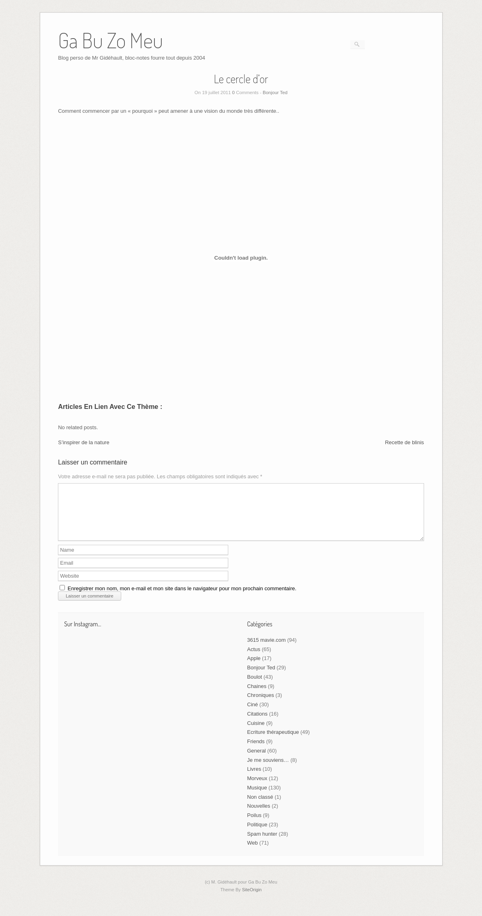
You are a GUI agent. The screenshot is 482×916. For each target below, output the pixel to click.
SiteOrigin (252, 899)
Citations (257, 723)
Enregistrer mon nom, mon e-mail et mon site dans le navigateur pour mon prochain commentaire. (182, 598)
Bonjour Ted (275, 92)
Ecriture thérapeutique (273, 742)
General (256, 760)
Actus (254, 659)
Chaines (257, 696)
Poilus (254, 825)
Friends (256, 751)
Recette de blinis (404, 442)
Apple (254, 668)
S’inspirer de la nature (83, 442)
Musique (257, 797)
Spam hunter (262, 844)
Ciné (252, 714)
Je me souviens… (268, 770)
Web (252, 852)
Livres (254, 779)
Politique (257, 834)
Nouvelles (258, 816)
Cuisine (256, 733)
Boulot (254, 687)
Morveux (257, 788)
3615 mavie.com (266, 650)
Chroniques (260, 705)
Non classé (260, 807)
